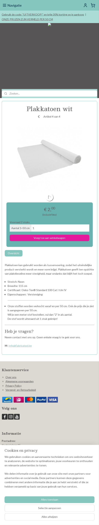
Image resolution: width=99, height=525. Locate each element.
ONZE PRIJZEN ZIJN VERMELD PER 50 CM (27, 19)
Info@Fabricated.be (20, 345)
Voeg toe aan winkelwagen (49, 237)
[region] (49, 473)
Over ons (10, 377)
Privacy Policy (13, 385)
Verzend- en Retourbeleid (20, 389)
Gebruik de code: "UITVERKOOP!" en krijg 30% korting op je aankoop (43, 14)
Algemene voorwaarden (19, 381)
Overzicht (13, 253)
